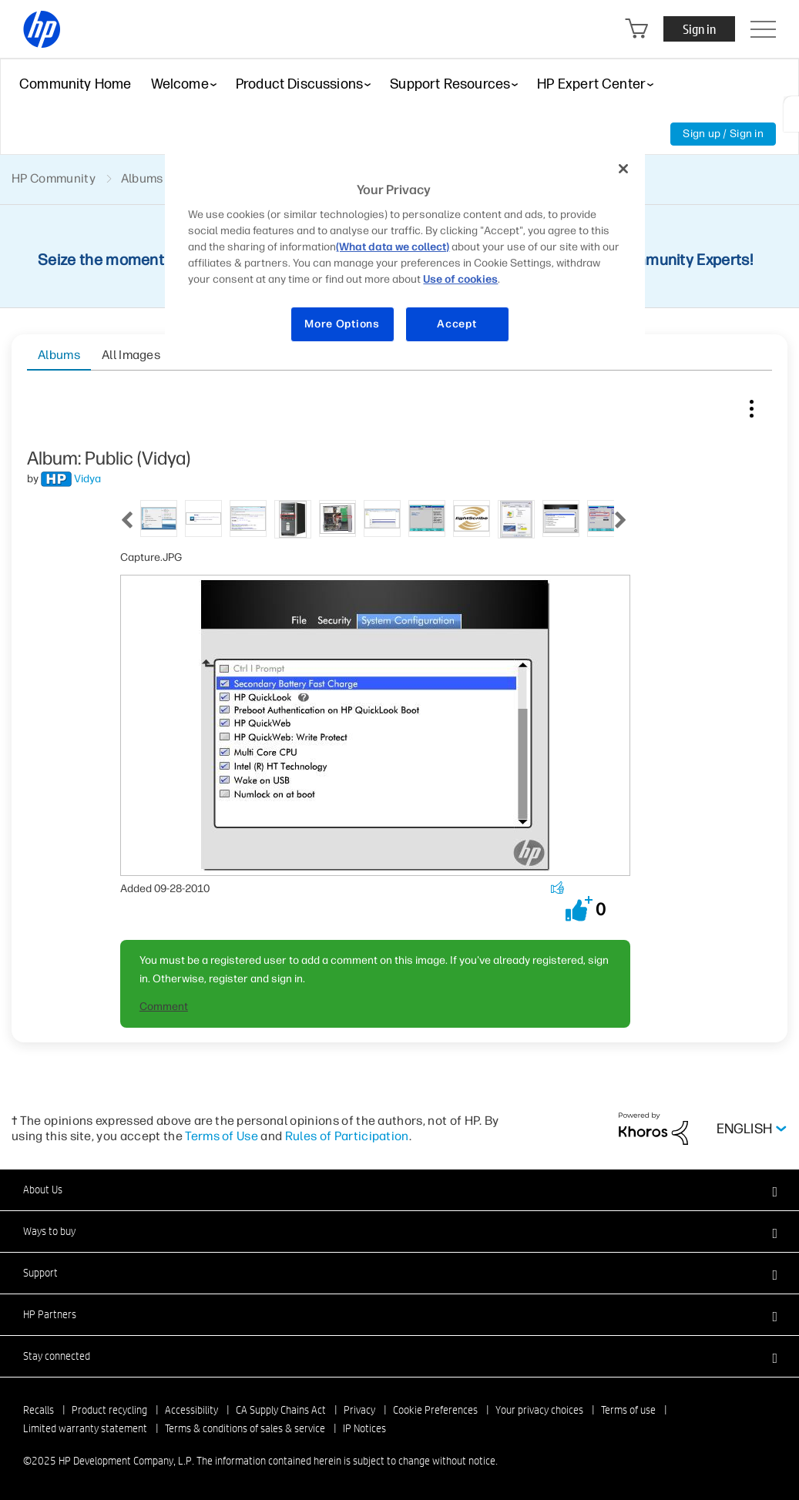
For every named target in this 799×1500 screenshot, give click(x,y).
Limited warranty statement (85, 1428)
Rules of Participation (347, 1136)
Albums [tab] (59, 354)
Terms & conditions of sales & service (245, 1428)
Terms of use (628, 1410)
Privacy (359, 1410)
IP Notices (364, 1428)
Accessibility (191, 1410)
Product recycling (109, 1410)
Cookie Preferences (435, 1410)
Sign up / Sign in (723, 133)
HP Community (54, 178)
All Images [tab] (131, 354)
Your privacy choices (539, 1410)
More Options (341, 324)
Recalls (38, 1410)
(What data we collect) (392, 246)
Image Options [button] (751, 405)
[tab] (158, 517)
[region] (404, 255)
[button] (579, 908)
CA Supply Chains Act (281, 1410)
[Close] (623, 169)
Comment (163, 1006)
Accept (456, 324)
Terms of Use (221, 1136)
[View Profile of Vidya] (87, 478)
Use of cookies (460, 279)
